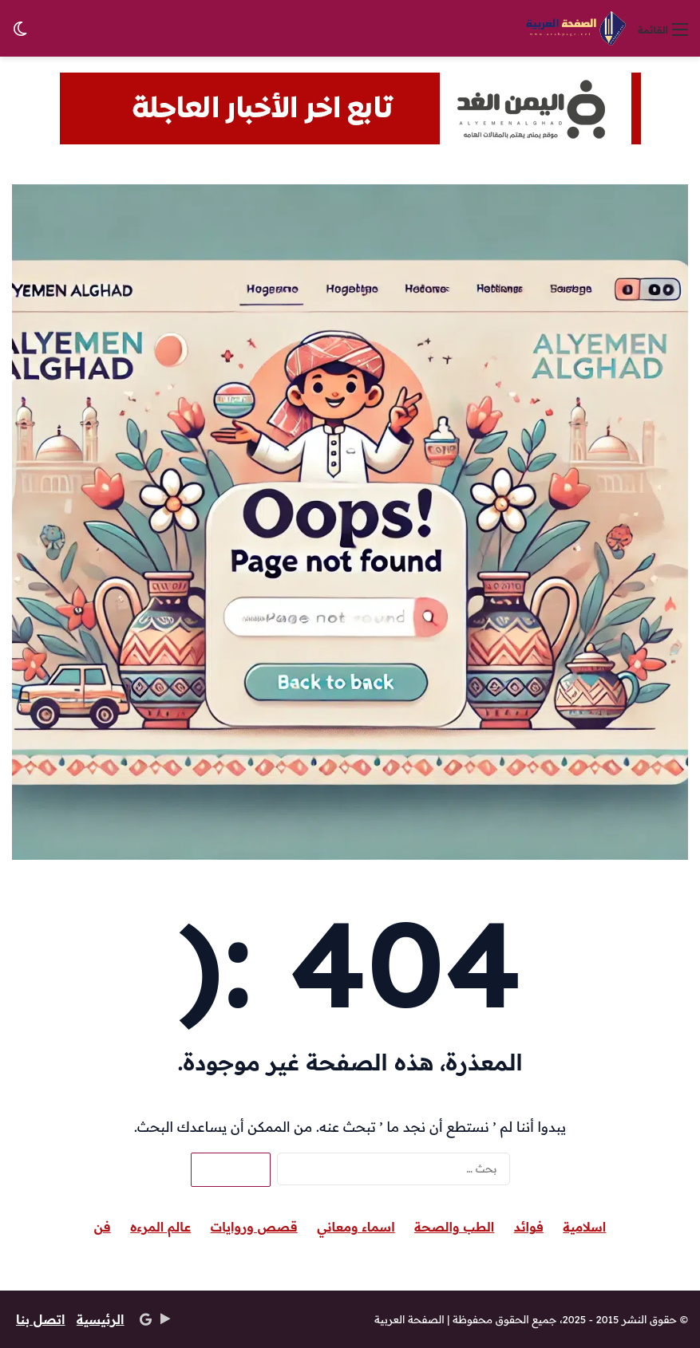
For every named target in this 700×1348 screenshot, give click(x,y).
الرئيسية (101, 1319)
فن (102, 1227)
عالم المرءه (160, 1227)
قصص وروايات (254, 1227)
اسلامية (584, 1227)
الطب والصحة (454, 1227)
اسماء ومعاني (356, 1227)
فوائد (529, 1227)
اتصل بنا (40, 1319)
